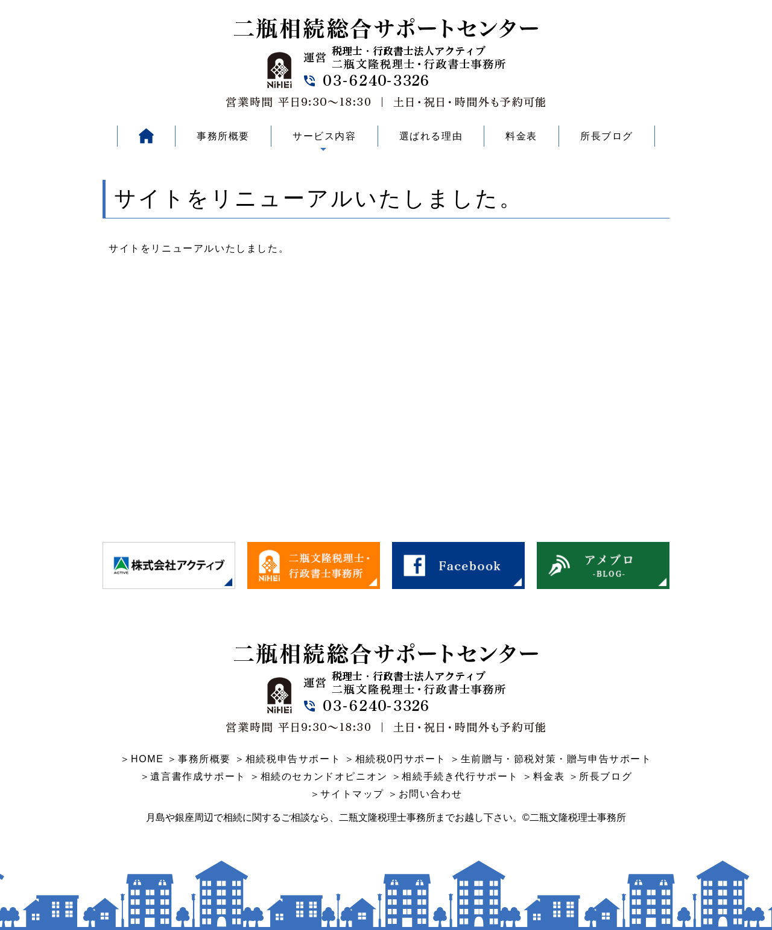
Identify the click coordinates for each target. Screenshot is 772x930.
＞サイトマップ (347, 794)
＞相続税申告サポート (288, 759)
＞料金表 (543, 776)
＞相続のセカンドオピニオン (319, 776)
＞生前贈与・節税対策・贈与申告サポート (550, 759)
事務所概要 (223, 136)
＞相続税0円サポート (395, 759)
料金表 (521, 136)
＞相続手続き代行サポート (455, 776)
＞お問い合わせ (425, 794)
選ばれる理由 (431, 136)
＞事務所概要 (199, 759)
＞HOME (141, 759)
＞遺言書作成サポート (193, 776)
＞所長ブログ (601, 776)
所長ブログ (606, 136)
